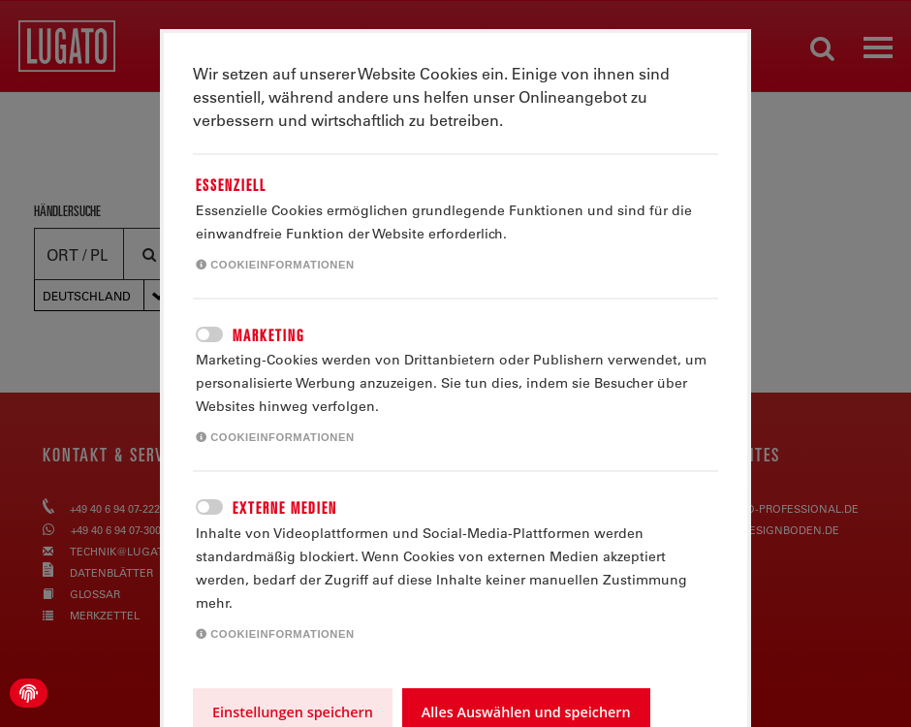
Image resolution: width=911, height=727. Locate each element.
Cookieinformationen (275, 264)
